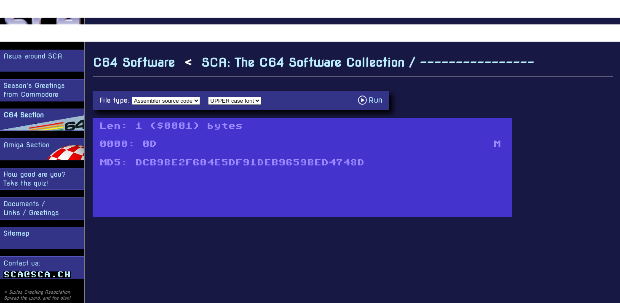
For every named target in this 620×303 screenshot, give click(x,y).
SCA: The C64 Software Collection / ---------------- (367, 62)
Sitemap (16, 233)
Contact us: (37, 268)
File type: (115, 100)
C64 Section (23, 115)
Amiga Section (26, 145)
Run (372, 100)
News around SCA (32, 56)
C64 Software (134, 62)
